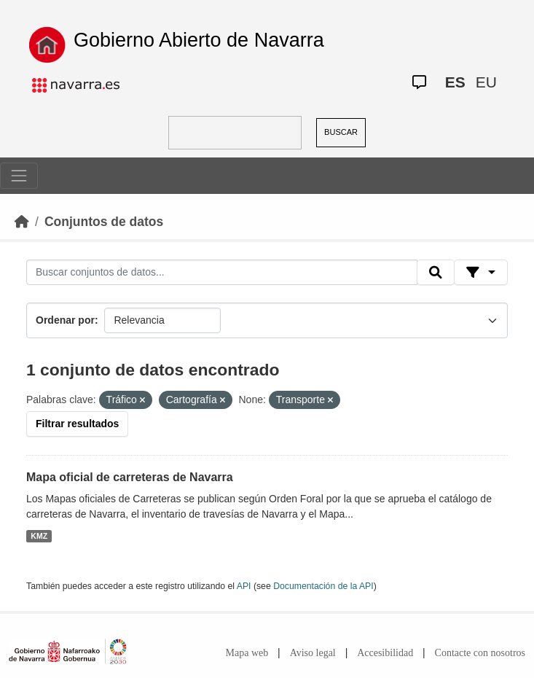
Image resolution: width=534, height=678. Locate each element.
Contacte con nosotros (480, 652)
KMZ (39, 535)
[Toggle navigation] (19, 176)
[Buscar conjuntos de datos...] (221, 273)
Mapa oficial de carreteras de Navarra (129, 477)
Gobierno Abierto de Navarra (199, 40)
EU (486, 82)
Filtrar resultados (77, 423)
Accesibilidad (385, 652)
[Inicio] (22, 221)
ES (455, 82)
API (244, 586)
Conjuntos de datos (103, 221)
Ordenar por (65, 320)
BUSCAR (341, 132)
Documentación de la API (323, 586)
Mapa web (247, 652)
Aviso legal (313, 652)
